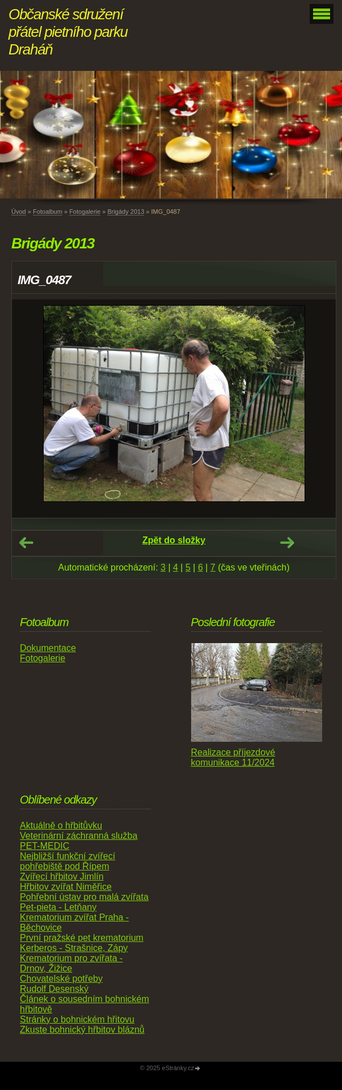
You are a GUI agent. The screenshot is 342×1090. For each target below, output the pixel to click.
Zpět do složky (173, 540)
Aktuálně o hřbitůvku (61, 825)
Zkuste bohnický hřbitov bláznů (82, 1029)
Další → (286, 542)
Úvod (18, 211)
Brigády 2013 (125, 211)
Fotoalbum (47, 211)
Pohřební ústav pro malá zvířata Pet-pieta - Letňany (84, 902)
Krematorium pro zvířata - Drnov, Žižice (71, 963)
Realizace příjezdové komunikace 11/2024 (233, 757)
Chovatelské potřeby (61, 978)
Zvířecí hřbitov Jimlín (62, 876)
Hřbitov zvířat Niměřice (66, 887)
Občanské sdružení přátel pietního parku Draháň (68, 32)
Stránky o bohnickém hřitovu (77, 1019)
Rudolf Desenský (54, 989)
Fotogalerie (84, 211)
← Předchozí (26, 542)
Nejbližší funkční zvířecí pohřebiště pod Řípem (67, 861)
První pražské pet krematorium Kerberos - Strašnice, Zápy (81, 943)
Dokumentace (48, 648)
